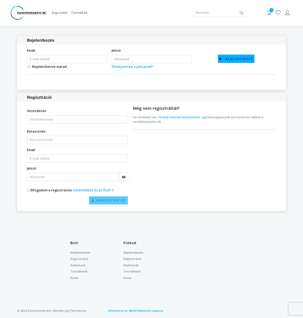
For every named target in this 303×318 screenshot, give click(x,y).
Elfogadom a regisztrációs (72, 190)
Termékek (79, 12)
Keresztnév (36, 131)
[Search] (242, 13)
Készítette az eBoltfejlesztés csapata (135, 311)
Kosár (74, 278)
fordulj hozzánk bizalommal (179, 117)
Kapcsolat (60, 12)
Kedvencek (78, 265)
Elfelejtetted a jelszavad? (132, 66)
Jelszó (116, 50)
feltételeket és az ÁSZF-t (93, 190)
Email (31, 50)
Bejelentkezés (80, 252)
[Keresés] (215, 13)
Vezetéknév (36, 111)
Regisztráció (79, 259)
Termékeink (79, 271)
